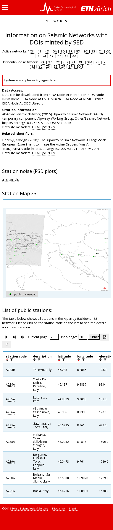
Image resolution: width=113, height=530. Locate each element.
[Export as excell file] (104, 337)
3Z (50, 62)
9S (93, 51)
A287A (10, 425)
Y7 (59, 55)
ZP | (72, 66)
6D (65, 62)
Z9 (56, 66)
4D (47, 51)
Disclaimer (59, 508)
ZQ (78, 66)
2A (43, 62)
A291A (10, 491)
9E (86, 51)
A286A (10, 412)
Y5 (40, 66)
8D (62, 51)
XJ (44, 55)
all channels (10, 179)
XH (81, 62)
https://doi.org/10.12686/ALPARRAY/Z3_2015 (36, 122)
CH (32, 51)
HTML (36, 127)
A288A (10, 442)
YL (105, 62)
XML (54, 127)
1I (39, 51)
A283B (10, 370)
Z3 (48, 66)
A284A (10, 384)
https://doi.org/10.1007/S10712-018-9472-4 (65, 148)
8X (78, 51)
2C (58, 62)
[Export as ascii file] (6, 344)
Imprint (73, 508)
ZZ (74, 55)
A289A (10, 461)
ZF (62, 66)
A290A (10, 478)
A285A (10, 399)
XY (51, 55)
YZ (67, 55)
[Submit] (94, 337)
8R (70, 51)
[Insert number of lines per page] (83, 337)
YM (32, 66)
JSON (46, 127)
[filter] (11, 360)
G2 (108, 51)
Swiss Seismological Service (29, 508)
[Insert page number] (54, 337)
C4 (100, 51)
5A (55, 51)
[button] (5, 7)
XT (98, 62)
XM (89, 62)
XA (73, 62)
